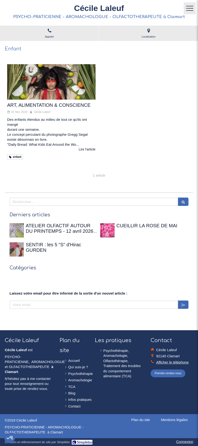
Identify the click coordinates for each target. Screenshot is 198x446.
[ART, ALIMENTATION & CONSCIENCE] (51, 81)
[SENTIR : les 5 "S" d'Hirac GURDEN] (17, 249)
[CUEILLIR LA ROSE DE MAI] (107, 230)
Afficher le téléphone (172, 362)
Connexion (184, 442)
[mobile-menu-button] (190, 8)
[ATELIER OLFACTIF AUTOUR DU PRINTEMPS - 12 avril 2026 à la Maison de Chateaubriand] (17, 230)
